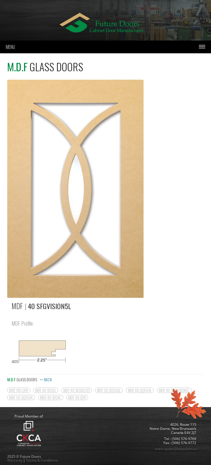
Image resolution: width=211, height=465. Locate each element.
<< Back (46, 379)
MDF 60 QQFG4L (140, 390)
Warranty (14, 460)
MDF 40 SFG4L (50, 397)
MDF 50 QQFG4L (21, 397)
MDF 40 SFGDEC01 (76, 390)
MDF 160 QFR (18, 390)
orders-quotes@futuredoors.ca (175, 448)
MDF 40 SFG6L (45, 390)
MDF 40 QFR (77, 397)
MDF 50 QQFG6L (109, 390)
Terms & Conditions (42, 460)
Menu (10, 46)
